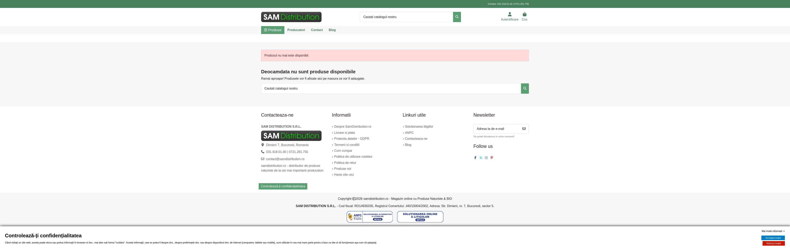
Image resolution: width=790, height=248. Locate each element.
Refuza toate (773, 243)
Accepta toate (773, 237)
